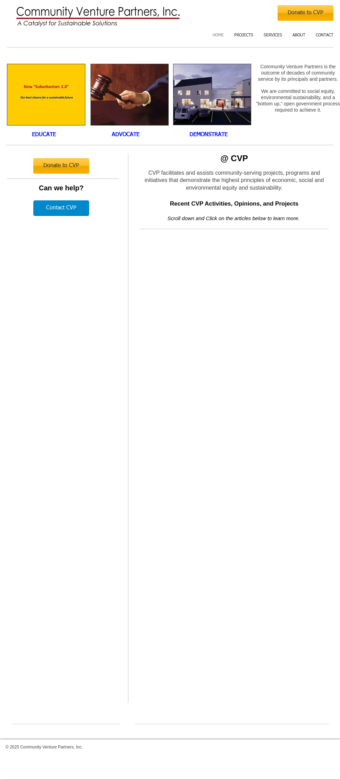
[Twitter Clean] (323, 775)
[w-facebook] (312, 775)
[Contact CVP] (61, 208)
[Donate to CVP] (305, 13)
